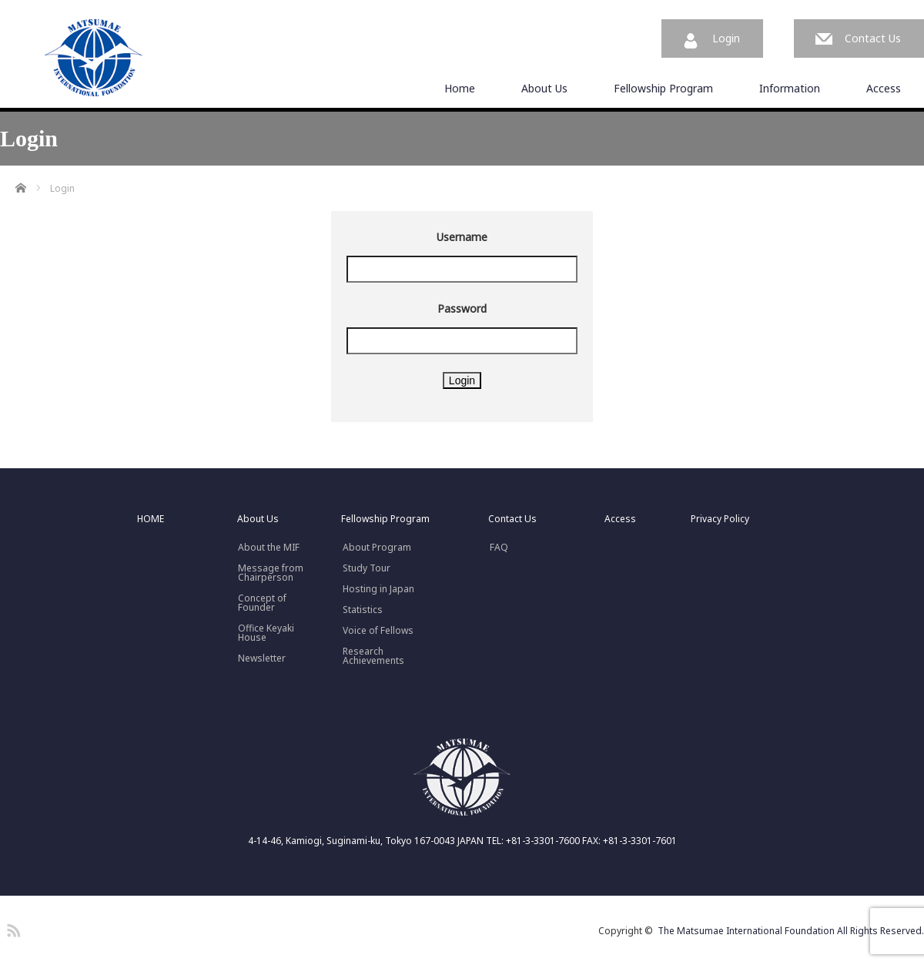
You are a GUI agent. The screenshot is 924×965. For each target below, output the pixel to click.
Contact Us (873, 38)
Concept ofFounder (262, 603)
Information (789, 88)
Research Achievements (373, 656)
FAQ (499, 547)
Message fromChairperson (270, 573)
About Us (544, 88)
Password (462, 308)
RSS (11, 928)
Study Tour (366, 568)
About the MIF (269, 547)
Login (726, 38)
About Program (377, 547)
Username (462, 237)
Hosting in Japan (378, 589)
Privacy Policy (720, 519)
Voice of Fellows (378, 630)
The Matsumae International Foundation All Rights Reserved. (791, 930)
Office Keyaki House (266, 633)
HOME (150, 519)
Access (883, 88)
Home (459, 88)
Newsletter (262, 658)
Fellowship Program (663, 88)
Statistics (363, 610)
